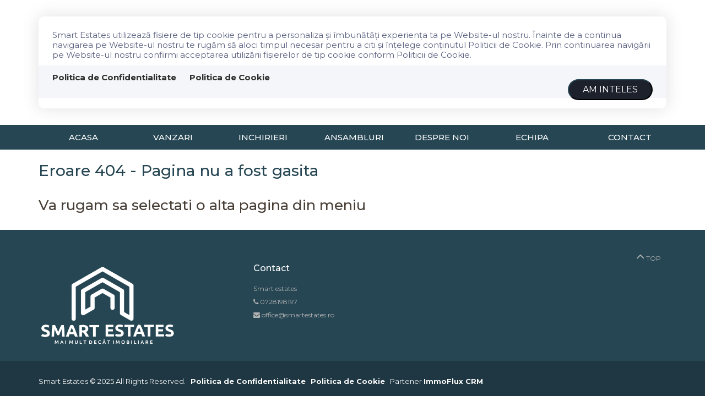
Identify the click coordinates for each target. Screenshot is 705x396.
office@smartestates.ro (297, 315)
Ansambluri (354, 137)
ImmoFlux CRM (453, 381)
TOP (648, 255)
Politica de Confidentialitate (114, 77)
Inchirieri (263, 137)
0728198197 (278, 302)
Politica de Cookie (229, 77)
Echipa (532, 137)
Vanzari (173, 137)
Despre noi (442, 137)
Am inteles (610, 89)
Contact (630, 137)
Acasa (83, 137)
